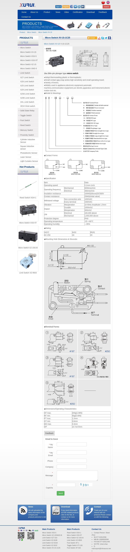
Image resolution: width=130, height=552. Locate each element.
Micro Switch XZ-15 (28, 64)
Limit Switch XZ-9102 (49, 545)
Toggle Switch (26, 115)
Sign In (58, 7)
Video (66, 12)
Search (106, 7)
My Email (50, 454)
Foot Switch (25, 120)
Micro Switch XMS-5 (28, 68)
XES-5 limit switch (27, 106)
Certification (78, 12)
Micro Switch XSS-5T (29, 60)
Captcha (49, 486)
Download (90, 12)
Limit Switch (25, 73)
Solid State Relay (27, 111)
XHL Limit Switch (27, 102)
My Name (50, 446)
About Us (35, 12)
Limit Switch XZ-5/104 (50, 543)
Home (24, 12)
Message (49, 474)
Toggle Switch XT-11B (74, 545)
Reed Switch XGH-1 (28, 198)
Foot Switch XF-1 (73, 543)
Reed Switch (25, 125)
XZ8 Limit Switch (27, 81)
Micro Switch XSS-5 (28, 56)
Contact (97, 507)
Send (60, 493)
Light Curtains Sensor (29, 161)
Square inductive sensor (27, 147)
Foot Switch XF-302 (74, 548)
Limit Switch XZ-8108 (49, 540)
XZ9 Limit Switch (27, 90)
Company (49, 467)
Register (66, 7)
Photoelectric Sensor (28, 153)
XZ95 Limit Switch (27, 98)
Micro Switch (31, 32)
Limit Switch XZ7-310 (49, 538)
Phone (50, 461)
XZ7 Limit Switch (27, 77)
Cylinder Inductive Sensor (27, 140)
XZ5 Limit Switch (27, 86)
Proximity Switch (27, 135)
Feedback (103, 12)
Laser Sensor (25, 157)
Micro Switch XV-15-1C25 (51, 548)
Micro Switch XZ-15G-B (28, 248)
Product (48, 12)
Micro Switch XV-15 (45, 32)
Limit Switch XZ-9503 (28, 273)
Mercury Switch (26, 130)
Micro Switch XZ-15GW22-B (52, 535)
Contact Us (26, 17)
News (58, 12)
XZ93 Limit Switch (27, 94)
